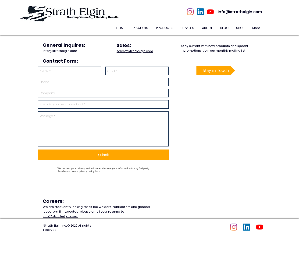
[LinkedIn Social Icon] (200, 11)
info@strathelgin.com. (60, 216)
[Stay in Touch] (215, 70)
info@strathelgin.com (240, 11)
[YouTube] (210, 11)
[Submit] (103, 155)
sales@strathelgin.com (135, 51)
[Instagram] (190, 11)
